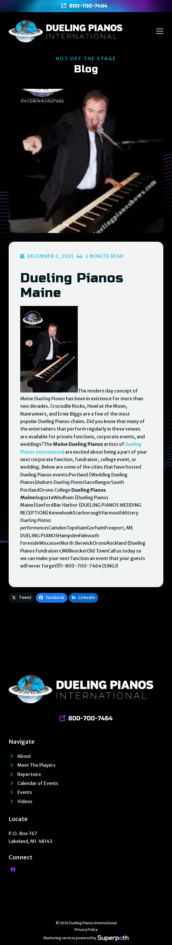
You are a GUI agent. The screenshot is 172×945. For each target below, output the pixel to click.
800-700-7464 (88, 6)
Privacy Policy (86, 929)
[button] (159, 31)
